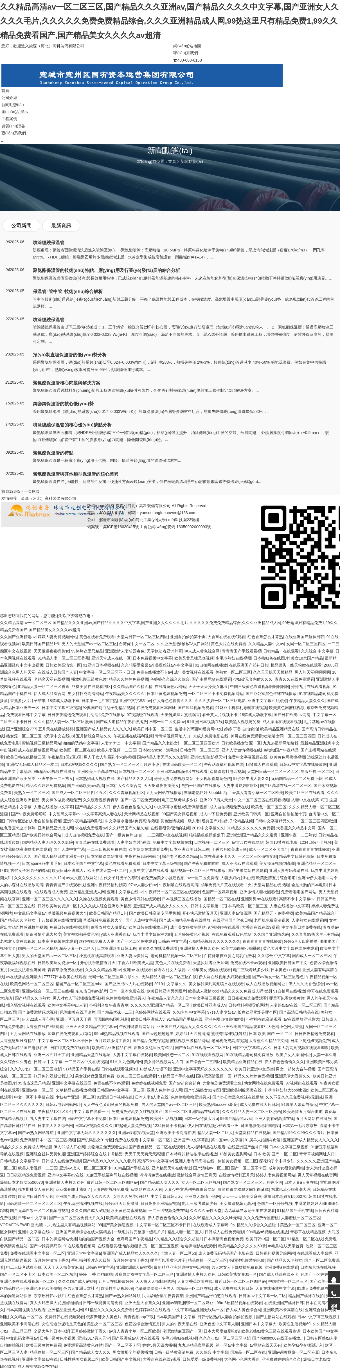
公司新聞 (21, 225)
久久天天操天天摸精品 (272, 672)
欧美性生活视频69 (166, 1118)
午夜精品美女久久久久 (125, 693)
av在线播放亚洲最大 (24, 977)
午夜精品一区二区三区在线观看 (172, 892)
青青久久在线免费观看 (294, 679)
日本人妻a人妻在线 (152, 1097)
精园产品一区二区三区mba (78, 984)
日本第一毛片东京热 (99, 700)
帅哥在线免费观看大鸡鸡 (252, 736)
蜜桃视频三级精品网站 (41, 743)
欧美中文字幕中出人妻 (67, 1005)
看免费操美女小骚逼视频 (162, 878)
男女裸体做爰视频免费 (61, 800)
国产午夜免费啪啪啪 (28, 814)
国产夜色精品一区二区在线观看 (156, 1147)
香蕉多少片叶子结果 (28, 700)
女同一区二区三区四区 (306, 644)
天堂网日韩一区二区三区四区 (142, 636)
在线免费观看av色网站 (231, 934)
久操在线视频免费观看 (98, 899)
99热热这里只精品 (87, 651)
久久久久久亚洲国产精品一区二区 (160, 1005)
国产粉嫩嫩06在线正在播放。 (278, 1338)
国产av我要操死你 (46, 1246)
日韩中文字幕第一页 (208, 906)
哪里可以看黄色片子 (168, 1260)
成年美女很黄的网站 (188, 927)
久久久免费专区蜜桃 (261, 1218)
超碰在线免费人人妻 (96, 941)
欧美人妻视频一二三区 (116, 750)
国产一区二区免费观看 (140, 800)
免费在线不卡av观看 (248, 962)
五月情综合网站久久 (93, 736)
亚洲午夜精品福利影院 (83, 821)
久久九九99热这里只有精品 (315, 934)
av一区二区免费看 (203, 878)
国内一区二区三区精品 (37, 948)
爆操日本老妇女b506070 (21, 1182)
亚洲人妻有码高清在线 (289, 870)
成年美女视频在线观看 (193, 672)
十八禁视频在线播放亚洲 (59, 920)
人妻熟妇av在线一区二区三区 (295, 1005)
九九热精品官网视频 (195, 1345)
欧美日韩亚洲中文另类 (254, 1069)
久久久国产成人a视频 (90, 1210)
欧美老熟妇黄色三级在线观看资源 (270, 1331)
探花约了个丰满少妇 (276, 1161)
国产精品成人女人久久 (159, 1182)
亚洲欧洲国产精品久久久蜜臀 (252, 835)
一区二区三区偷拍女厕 (257, 856)
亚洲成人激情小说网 (202, 1196)
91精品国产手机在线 (184, 1019)
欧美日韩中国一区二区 (152, 729)
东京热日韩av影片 (91, 991)
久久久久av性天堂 (206, 1210)
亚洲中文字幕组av (135, 700)
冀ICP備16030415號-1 (122, 527)
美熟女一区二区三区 (233, 672)
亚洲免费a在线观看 (281, 1267)
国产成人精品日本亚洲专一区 (59, 856)
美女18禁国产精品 (307, 658)
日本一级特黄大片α (201, 1118)
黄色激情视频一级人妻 (180, 821)
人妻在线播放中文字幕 (53, 807)
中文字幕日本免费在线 (301, 927)
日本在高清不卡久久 (217, 856)
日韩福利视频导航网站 (248, 1005)
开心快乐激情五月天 (200, 913)
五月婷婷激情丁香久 (112, 1040)
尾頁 (36, 491)
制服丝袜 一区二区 (317, 771)
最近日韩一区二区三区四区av (112, 1182)
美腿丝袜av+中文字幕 (174, 665)
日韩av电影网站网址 (63, 1104)
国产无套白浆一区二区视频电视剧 (39, 1210)
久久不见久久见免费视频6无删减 (294, 1097)
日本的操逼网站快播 (104, 856)
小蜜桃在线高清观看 (97, 955)
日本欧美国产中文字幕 (83, 863)
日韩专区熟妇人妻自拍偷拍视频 (33, 821)
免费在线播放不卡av (154, 672)
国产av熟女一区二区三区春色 (278, 977)
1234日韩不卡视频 (316, 842)
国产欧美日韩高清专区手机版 (154, 913)
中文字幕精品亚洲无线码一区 (198, 1310)
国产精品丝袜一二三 (115, 1012)
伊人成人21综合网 (50, 693)
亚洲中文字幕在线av (125, 892)
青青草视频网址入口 (172, 736)
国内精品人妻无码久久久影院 (162, 757)
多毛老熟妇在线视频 (233, 658)
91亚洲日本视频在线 (101, 665)
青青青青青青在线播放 (310, 849)
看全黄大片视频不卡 (220, 714)
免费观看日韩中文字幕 (26, 714)
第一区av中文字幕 (227, 1140)
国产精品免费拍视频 (150, 1040)
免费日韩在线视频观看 (69, 927)
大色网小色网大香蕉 (285, 1026)
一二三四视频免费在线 (106, 849)
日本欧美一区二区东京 (57, 1274)
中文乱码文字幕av (64, 814)
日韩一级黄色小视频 (57, 1338)
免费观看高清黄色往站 (83, 1345)
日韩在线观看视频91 (119, 1069)
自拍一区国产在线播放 (200, 785)
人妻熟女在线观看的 (309, 920)
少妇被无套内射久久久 (253, 679)
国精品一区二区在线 (221, 899)
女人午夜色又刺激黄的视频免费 (111, 1104)
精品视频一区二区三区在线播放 (198, 870)
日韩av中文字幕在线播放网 (303, 764)
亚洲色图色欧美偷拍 (43, 1288)
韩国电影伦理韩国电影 (260, 1125)
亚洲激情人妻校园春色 (125, 651)
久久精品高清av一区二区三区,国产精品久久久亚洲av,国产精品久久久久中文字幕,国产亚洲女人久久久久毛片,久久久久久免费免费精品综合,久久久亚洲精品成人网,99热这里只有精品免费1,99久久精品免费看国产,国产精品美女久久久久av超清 (169, 21)
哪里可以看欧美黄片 (287, 998)
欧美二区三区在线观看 (305, 792)
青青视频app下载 (139, 1317)
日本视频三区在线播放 (181, 899)
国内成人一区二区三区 (311, 955)
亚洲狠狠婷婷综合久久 (281, 1359)
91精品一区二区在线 (305, 1239)
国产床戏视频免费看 (195, 707)
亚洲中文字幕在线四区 (71, 1083)
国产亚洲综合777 (21, 729)
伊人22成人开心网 (38, 1019)
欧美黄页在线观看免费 (148, 849)
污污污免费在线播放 (107, 714)
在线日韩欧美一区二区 (182, 764)
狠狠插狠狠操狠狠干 (206, 835)
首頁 (172, 161)
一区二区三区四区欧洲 (199, 743)
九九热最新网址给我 (280, 743)
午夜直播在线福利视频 (133, 736)
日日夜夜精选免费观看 (67, 714)
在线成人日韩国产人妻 (57, 672)
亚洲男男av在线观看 (259, 899)
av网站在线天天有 (146, 1189)
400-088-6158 (187, 60)
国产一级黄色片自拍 (123, 835)
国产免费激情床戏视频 (38, 1012)
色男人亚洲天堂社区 (81, 1288)
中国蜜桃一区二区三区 (288, 1281)
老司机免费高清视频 (271, 920)
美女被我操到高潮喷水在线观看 (216, 984)
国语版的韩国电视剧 (111, 1019)
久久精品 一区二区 (26, 1317)
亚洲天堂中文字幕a (84, 1253)
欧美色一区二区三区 (269, 807)
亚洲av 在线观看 (137, 970)
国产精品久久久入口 (134, 778)
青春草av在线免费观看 (95, 842)
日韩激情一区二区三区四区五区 (33, 1203)
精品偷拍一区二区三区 (207, 1260)
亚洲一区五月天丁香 (73, 1019)
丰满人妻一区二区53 (178, 1253)
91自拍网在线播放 (211, 665)
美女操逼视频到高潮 (277, 863)
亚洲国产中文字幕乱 (191, 1140)
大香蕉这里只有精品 (17, 1040)
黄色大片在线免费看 (228, 644)
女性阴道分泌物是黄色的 (63, 1324)
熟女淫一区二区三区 (24, 736)
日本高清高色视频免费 (223, 1239)
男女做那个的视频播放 (132, 1352)
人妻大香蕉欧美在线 (195, 1281)
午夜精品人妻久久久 (307, 700)
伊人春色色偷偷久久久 (172, 700)
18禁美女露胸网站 (235, 1154)
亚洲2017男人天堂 (216, 800)
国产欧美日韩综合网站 (42, 835)
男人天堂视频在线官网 (317, 1175)
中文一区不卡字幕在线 (33, 1097)
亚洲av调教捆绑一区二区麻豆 (188, 1302)
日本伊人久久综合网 (123, 785)
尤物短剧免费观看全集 (222, 1083)
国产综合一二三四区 (203, 1061)
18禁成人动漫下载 (64, 700)
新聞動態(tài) (192, 161)
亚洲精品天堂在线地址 (91, 1054)
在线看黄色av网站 (170, 686)
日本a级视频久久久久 (79, 764)
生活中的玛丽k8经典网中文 (198, 729)
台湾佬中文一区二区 (136, 644)
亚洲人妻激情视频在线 (241, 750)
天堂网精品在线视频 (141, 814)
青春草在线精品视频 (308, 1232)
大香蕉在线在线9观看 (226, 636)
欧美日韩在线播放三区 (26, 757)
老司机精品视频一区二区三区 (176, 955)
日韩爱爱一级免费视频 (202, 1359)
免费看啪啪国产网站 (298, 892)
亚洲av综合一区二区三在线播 (47, 991)
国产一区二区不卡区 (248, 1168)
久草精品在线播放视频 (75, 1090)
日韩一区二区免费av (167, 721)
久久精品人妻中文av (266, 644)
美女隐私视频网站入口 (163, 1061)
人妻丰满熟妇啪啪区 (240, 785)
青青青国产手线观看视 (241, 651)
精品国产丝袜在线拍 (306, 1295)
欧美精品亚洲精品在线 (280, 729)
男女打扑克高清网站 (85, 693)
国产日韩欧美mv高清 (292, 714)
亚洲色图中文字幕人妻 (219, 1324)
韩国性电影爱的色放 (247, 1260)
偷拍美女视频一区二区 (237, 1161)
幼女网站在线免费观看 (263, 1083)
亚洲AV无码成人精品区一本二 (32, 764)
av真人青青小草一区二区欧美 (257, 792)
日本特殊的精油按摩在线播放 (191, 1154)
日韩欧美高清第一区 (63, 665)
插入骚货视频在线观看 (26, 1005)
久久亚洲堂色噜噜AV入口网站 (183, 644)
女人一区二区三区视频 (201, 1182)
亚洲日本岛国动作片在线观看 (182, 771)
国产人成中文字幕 (69, 849)
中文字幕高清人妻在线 (102, 814)
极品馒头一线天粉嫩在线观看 (296, 665)
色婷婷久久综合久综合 (170, 679)
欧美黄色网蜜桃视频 (287, 707)
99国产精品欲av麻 (236, 1118)
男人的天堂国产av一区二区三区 (89, 644)
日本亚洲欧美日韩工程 (189, 849)
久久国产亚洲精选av (18, 636)
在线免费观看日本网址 (156, 707)
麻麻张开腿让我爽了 (73, 1189)
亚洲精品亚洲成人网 (55, 828)
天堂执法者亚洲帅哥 (164, 651)
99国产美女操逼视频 (179, 814)
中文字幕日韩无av (167, 1196)
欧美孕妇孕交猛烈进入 (303, 1345)
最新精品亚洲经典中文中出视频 (181, 1267)
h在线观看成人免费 (50, 892)
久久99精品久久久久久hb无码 (215, 1218)
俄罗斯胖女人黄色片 (35, 1189)
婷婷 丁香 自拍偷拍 (241, 729)
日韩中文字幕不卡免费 (87, 1118)
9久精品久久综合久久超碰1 (254, 1225)
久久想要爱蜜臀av (137, 665)
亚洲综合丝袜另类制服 (45, 1154)
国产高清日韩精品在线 (299, 1012)
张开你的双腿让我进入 (53, 1076)
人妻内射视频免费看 (111, 1189)
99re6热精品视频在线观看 (116, 1033)
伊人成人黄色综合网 (202, 651)
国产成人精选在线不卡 (278, 1274)
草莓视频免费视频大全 (67, 913)
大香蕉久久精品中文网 (296, 828)
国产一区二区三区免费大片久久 (76, 1218)
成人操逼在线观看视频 (282, 721)
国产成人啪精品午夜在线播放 (121, 721)
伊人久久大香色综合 (306, 984)
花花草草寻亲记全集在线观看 (249, 1210)
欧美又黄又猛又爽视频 (194, 658)
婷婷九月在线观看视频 (310, 686)
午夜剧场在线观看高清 (178, 885)
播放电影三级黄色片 (89, 679)
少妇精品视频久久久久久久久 (214, 941)
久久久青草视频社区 (126, 792)
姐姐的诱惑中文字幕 (81, 743)
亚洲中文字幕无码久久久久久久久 (202, 1069)
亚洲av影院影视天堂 (208, 757)
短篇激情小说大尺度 (43, 934)
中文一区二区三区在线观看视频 (261, 800)
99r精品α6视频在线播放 (54, 771)
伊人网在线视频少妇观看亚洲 (224, 977)
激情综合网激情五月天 (196, 1175)
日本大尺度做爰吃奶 (221, 1331)
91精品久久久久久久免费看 (250, 828)
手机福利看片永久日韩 (91, 1260)
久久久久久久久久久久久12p (39, 878)
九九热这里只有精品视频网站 (70, 1225)
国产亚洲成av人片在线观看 (128, 984)
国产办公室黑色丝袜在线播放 (271, 693)
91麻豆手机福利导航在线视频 (241, 707)
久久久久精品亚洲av (103, 970)
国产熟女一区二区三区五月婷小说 (130, 764)
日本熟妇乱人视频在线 (94, 778)
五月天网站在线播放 (164, 792)
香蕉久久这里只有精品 (153, 1047)
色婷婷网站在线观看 (152, 1012)
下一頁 (26, 491)
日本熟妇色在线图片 (271, 658)
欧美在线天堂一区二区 (107, 870)
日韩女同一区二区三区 (199, 750)
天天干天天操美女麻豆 (208, 686)
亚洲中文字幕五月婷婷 (267, 700)
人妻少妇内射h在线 (133, 842)
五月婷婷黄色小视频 (192, 934)
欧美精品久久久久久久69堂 (242, 1246)
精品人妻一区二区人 (77, 948)
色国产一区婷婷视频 (219, 892)
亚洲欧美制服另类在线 (242, 1090)
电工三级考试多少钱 (179, 800)
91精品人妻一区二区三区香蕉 (63, 658)
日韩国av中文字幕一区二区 (121, 1090)
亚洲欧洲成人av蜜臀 (134, 1267)
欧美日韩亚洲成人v (68, 870)
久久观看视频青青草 (100, 800)
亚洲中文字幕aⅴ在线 (66, 1175)
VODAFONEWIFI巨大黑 (21, 1225)
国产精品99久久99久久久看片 (299, 1132)
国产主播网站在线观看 (211, 679)
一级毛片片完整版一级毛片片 (139, 1232)
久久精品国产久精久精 (132, 686)
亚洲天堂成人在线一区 (111, 658)
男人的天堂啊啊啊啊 (312, 672)
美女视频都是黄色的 (213, 778)
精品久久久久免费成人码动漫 (245, 991)
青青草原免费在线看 (65, 970)
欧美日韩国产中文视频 (121, 1359)
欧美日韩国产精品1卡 (41, 644)
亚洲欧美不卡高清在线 (97, 771)
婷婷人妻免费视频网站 (57, 636)
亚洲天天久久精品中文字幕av (91, 1026)
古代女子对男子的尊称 (30, 870)
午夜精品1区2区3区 (65, 757)
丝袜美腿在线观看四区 (91, 686)
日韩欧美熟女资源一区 (241, 743)
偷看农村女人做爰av (109, 927)
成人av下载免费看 (215, 814)
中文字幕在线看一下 (91, 1111)
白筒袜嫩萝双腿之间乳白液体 (229, 955)
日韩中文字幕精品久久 (274, 821)
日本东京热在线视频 (318, 1267)
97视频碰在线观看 (143, 714)
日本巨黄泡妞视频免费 (166, 693)
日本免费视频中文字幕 (152, 658)
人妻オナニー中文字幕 (120, 743)
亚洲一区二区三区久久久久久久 (49, 899)
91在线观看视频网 (208, 1054)
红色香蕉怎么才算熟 (265, 636)
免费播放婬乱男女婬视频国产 (137, 1111)
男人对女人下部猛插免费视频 (78, 998)
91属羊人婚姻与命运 (299, 1104)
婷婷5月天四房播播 (301, 941)
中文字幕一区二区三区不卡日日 (106, 672)
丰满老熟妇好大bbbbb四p (207, 792)
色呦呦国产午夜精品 (281, 750)
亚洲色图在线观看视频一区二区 (28, 1281)
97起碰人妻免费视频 (133, 1125)
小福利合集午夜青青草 (109, 1005)
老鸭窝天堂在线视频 (51, 679)
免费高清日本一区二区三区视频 (47, 1140)
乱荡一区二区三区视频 (159, 1246)
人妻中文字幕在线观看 (148, 870)
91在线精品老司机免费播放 (250, 1054)
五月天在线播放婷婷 (56, 729)
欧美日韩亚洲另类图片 (166, 991)
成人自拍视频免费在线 (229, 807)
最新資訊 (61, 225)
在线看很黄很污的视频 (170, 828)
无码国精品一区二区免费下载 (296, 778)
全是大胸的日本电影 (309, 885)
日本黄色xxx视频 (285, 970)
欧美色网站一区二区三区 (31, 984)
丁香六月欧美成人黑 (229, 849)
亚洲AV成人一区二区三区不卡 (85, 1168)
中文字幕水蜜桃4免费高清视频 (181, 807)
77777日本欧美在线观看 (65, 977)
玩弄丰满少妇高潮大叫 (152, 934)
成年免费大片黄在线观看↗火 (226, 885)
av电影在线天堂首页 (286, 1246)
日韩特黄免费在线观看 (70, 1047)
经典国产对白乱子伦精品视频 (108, 707)
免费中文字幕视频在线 (247, 757)
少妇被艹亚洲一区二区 (75, 1097)
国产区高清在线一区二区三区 (285, 785)
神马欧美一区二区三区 (248, 906)
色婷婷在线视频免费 (149, 1083)
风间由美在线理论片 (77, 1012)
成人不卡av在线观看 (239, 863)
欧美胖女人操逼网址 (293, 1054)
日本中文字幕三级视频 (61, 707)
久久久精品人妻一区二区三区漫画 (64, 721)
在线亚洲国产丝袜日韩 (304, 636)
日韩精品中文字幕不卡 (19, 1161)
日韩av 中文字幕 (172, 941)
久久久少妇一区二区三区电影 (220, 700)
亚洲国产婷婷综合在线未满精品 (94, 1154)
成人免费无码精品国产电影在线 (225, 1253)
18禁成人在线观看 (262, 764)
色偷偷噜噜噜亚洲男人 (125, 998)
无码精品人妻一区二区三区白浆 (169, 977)
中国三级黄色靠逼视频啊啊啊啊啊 (259, 686)
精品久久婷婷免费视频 (128, 679)
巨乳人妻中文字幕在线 (45, 1118)
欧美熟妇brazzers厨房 (218, 1104)
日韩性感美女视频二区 (79, 1359)
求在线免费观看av (91, 828)
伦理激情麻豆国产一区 (182, 1331)
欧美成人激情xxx (203, 991)
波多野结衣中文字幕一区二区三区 (144, 1274)
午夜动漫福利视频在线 (223, 764)
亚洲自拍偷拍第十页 (188, 636)
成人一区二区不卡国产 (268, 849)
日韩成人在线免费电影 (61, 1161)
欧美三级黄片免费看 (43, 1345)
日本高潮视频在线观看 (57, 941)
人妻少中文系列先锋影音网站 (189, 1189)
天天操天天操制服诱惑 (155, 1281)
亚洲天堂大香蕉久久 (292, 1076)
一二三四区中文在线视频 (165, 835)
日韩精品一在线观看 (281, 651)
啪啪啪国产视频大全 (96, 1239)
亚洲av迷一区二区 (38, 1090)
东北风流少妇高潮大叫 (290, 1189)
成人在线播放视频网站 (37, 750)
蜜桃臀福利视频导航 (229, 1033)
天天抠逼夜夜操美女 (51, 651)
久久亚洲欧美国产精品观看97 (239, 1026)
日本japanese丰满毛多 (158, 750)
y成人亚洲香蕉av (116, 934)
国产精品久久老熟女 (160, 743)
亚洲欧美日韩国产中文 (287, 962)
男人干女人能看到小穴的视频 (109, 757)
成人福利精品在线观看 (206, 1147)
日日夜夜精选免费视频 (26, 1175)
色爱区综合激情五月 (142, 1324)
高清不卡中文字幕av (297, 899)
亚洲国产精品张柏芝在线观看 (211, 1295)
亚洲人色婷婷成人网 (164, 1090)
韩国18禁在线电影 (281, 842)
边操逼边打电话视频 (227, 771)
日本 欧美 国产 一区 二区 (271, 1033)
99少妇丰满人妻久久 (251, 778)
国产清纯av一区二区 (211, 1168)
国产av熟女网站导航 (36, 1132)
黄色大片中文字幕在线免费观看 (290, 948)
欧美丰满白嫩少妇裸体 (241, 948)
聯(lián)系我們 (185, 53)
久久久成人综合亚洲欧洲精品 (105, 906)
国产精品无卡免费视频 (273, 913)
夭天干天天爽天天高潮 (144, 1154)
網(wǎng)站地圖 (187, 46)
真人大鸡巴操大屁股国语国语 (55, 1302)
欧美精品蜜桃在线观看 (125, 1218)
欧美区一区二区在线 (77, 750)
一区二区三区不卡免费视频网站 (215, 693)
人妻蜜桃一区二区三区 (300, 1218)
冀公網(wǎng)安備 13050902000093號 (177, 527)
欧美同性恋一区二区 (172, 1054)
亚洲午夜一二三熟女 (55, 778)
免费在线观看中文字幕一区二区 (143, 1140)
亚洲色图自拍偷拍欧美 (224, 1019)
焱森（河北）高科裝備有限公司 (48, 498)
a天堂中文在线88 (59, 736)
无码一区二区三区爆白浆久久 (113, 977)
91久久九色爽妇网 (126, 1061)
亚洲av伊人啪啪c (313, 878)
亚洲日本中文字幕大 (258, 1324)
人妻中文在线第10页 (309, 800)
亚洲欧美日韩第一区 (251, 814)
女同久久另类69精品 (131, 1196)
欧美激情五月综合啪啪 (276, 878)
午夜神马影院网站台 (142, 856)
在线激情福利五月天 (236, 1175)
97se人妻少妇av (143, 885)
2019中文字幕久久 (208, 828)
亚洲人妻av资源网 (236, 913)
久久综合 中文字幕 (317, 651)
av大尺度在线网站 (248, 842)
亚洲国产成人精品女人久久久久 (103, 729)
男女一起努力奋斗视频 (295, 1069)
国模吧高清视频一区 (213, 1076)
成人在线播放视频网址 (266, 984)
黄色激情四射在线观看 (140, 899)
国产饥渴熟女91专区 (202, 1090)
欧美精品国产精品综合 (315, 913)
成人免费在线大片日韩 (259, 1104)
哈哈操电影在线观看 (198, 1246)
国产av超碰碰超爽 (158, 1033)
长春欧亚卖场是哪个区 (257, 1012)
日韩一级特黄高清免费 (102, 1302)
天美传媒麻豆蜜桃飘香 (180, 714)
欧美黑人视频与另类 (242, 721)
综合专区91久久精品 (180, 856)
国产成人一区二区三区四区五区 (79, 792)
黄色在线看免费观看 (97, 636)
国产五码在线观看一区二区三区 (202, 1047)
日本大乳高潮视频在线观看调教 (301, 1047)
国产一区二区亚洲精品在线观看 (192, 1111)
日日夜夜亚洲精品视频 (160, 1203)
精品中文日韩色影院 (296, 856)
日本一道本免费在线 (127, 991)
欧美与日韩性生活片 (35, 1196)
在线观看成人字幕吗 (210, 1225)
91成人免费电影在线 (211, 736)
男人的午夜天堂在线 (179, 1324)
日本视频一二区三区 (136, 771)
